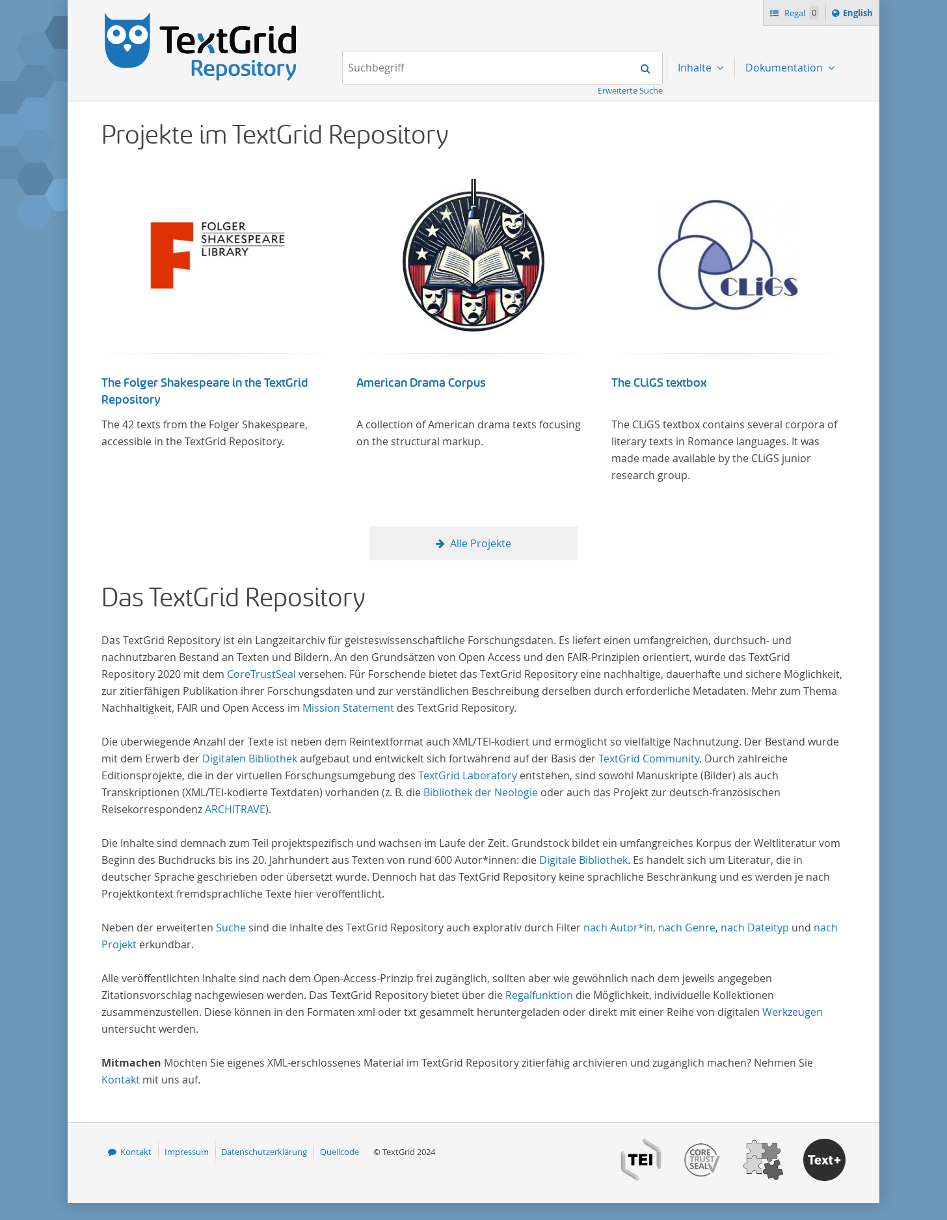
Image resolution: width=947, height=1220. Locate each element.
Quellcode (339, 1152)
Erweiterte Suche (630, 90)
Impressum (187, 1152)
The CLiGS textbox (658, 383)
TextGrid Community (648, 758)
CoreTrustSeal (261, 674)
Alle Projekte (480, 543)
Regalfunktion (539, 995)
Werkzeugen (792, 1012)
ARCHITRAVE (235, 809)
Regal (800, 12)
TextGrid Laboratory (467, 775)
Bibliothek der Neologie (480, 792)
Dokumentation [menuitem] (785, 67)
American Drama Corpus (421, 383)
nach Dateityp (755, 927)
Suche (231, 927)
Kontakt (120, 1079)
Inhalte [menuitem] (696, 67)
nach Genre (686, 927)
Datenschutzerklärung (264, 1152)
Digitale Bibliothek (583, 860)
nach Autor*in (618, 927)
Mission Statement (348, 708)
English (859, 15)
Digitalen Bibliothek (249, 758)
